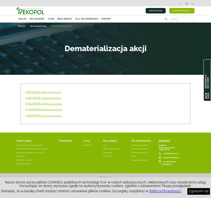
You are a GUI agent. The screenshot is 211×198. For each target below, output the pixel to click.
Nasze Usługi (23, 140)
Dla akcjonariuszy (86, 19)
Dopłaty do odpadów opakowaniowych (32, 149)
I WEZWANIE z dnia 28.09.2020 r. (43, 92)
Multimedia (107, 152)
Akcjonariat (88, 145)
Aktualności (37, 19)
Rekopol (21, 26)
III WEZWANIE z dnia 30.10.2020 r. (44, 103)
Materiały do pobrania (111, 149)
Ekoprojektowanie (23, 163)
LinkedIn (192, 3)
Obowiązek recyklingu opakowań (29, 145)
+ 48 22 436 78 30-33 (170, 153)
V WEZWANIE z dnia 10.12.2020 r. (43, 115)
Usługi (22, 19)
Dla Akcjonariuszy (141, 140)
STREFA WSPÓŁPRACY (182, 11)
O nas (51, 19)
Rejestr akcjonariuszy (139, 160)
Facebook (180, 3)
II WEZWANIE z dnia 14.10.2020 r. (43, 98)
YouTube (186, 3)
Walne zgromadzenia (139, 149)
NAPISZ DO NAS (155, 11)
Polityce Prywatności (165, 191)
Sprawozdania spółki (139, 145)
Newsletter (107, 156)
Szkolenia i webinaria (24, 160)
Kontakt (106, 19)
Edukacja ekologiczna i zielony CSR (30, 152)
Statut (133, 156)
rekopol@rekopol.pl (171, 157)
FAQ (105, 145)
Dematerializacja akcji (139, 152)
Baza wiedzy (64, 19)
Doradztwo (20, 156)
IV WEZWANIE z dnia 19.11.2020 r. (43, 109)
